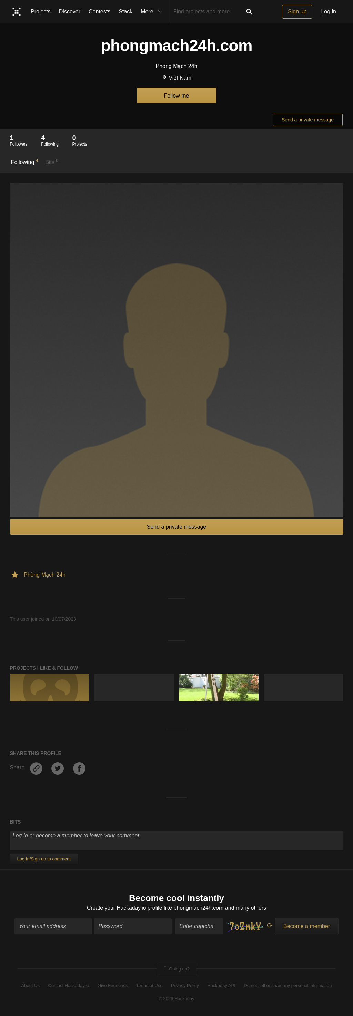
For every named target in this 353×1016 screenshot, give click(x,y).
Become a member (306, 926)
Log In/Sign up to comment (44, 858)
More (153, 12)
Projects (41, 11)
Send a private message (308, 119)
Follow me (176, 96)
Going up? (176, 969)
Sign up (297, 11)
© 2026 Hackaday (176, 999)
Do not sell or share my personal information (288, 985)
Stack (125, 11)
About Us (30, 985)
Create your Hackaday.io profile (124, 908)
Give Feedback (113, 985)
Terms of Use (149, 985)
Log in (328, 11)
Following (24, 161)
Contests (99, 11)
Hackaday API (221, 985)
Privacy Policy (185, 985)
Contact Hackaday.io (68, 985)
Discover (69, 11)
